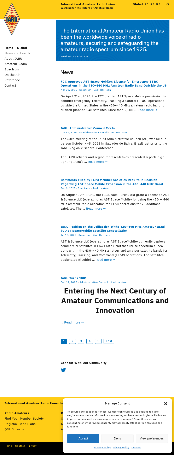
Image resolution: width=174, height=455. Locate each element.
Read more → (147, 110)
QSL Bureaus (14, 429)
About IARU (13, 58)
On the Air (12, 74)
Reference (12, 80)
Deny (117, 438)
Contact (136, 448)
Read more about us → (74, 57)
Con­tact (20, 446)
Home (8, 446)
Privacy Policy (102, 448)
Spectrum (12, 69)
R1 (147, 4)
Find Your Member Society (24, 418)
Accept (83, 438)
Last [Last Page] (109, 341)
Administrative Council (93, 133)
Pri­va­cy (32, 446)
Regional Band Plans (20, 424)
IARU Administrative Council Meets (88, 128)
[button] (166, 404)
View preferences (152, 438)
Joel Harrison (102, 90)
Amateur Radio (16, 64)
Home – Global (16, 47)
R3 (158, 4)
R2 (152, 4)
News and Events (17, 53)
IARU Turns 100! (73, 278)
